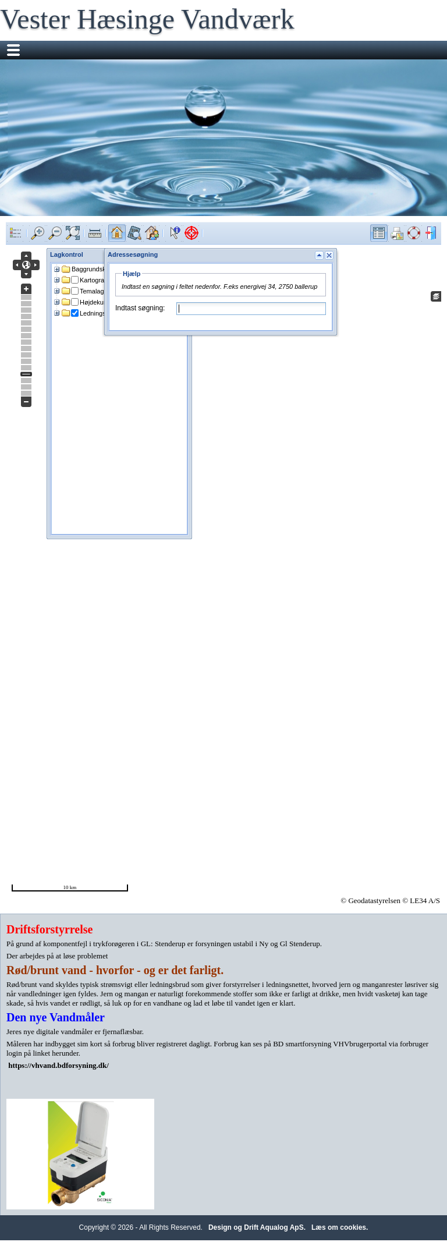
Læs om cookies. (339, 1227)
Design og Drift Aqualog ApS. (257, 1227)
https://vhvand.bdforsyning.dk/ (58, 1065)
